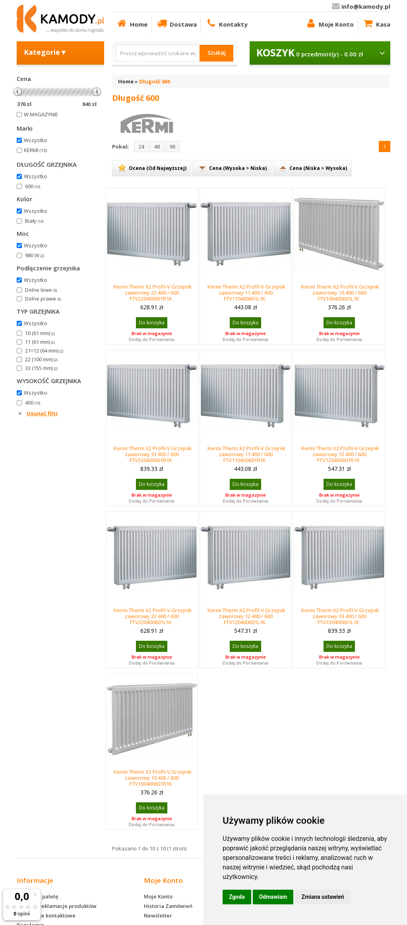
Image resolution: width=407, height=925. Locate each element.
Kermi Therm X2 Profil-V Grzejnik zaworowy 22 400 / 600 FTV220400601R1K (153, 292)
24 (141, 146)
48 (157, 146)
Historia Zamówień (168, 906)
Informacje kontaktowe (46, 915)
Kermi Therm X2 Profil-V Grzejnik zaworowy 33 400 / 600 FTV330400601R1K (153, 454)
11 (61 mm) (40, 341)
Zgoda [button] (237, 897)
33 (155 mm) (41, 368)
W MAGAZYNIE (41, 114)
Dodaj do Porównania (151, 339)
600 (32, 186)
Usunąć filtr (42, 413)
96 (172, 146)
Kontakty (226, 23)
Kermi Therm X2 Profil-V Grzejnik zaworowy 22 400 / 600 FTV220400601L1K (153, 616)
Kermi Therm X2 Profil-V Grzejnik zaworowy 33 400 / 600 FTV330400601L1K (340, 616)
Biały (34, 220)
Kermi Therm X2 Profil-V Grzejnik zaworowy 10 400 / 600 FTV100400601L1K (340, 292)
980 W (34, 255)
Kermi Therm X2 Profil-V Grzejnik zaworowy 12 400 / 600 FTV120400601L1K (246, 616)
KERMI (35, 150)
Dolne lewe (41, 289)
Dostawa (176, 23)
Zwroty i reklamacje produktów (57, 906)
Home (131, 23)
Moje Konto (329, 23)
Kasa (376, 23)
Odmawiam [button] (273, 897)
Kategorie (45, 52)
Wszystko (35, 140)
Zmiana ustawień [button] (322, 897)
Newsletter (158, 915)
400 (32, 402)
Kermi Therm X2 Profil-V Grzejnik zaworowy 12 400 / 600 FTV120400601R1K (340, 454)
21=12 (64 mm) (44, 350)
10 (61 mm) (40, 333)
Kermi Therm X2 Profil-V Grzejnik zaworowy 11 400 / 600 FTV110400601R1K (246, 454)
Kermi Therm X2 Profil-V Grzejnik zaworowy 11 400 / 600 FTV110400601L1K (246, 292)
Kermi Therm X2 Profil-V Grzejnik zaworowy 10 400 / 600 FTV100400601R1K (153, 777)
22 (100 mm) (41, 359)
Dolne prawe (43, 298)
